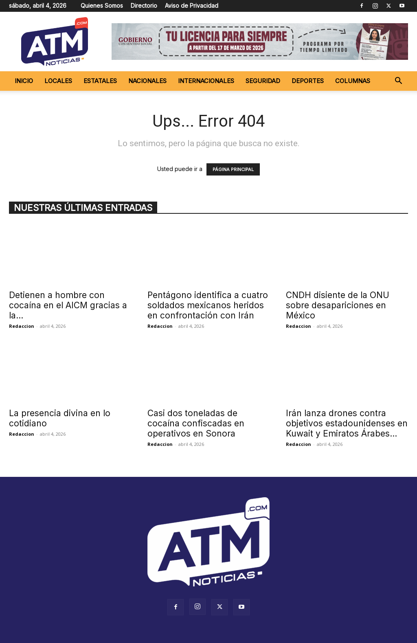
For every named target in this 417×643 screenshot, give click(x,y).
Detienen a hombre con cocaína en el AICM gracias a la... (68, 305)
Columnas (352, 81)
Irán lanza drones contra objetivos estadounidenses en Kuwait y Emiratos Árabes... (347, 423)
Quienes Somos (102, 5)
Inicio (24, 81)
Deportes (308, 81)
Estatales (100, 81)
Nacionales (147, 81)
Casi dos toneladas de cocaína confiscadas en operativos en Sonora (195, 423)
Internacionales (206, 81)
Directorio (144, 5)
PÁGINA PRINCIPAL (233, 169)
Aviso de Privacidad (191, 5)
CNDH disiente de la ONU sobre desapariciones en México (337, 305)
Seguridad (263, 81)
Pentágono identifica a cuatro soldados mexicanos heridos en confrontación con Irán (207, 305)
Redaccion (21, 326)
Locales (58, 81)
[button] (398, 82)
